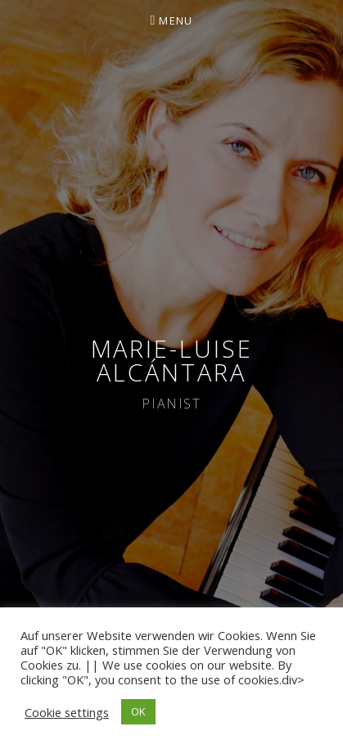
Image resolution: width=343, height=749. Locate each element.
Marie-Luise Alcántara (172, 360)
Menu (175, 20)
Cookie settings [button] (67, 712)
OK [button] (138, 711)
